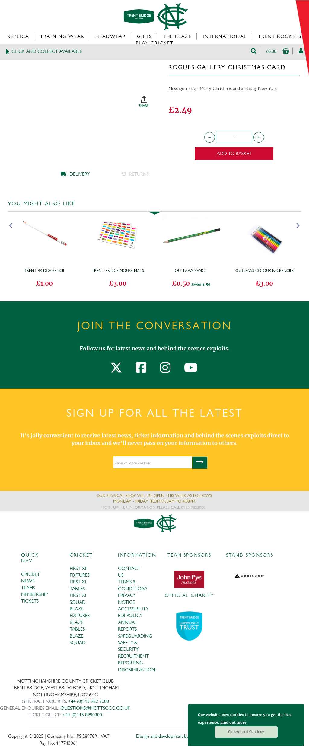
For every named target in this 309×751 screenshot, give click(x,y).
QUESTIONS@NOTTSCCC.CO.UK (95, 708)
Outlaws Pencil (191, 270)
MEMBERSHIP (34, 594)
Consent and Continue (246, 732)
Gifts (144, 36)
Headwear (110, 36)
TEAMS (28, 588)
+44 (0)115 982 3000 (88, 701)
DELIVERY (75, 174)
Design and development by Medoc (169, 736)
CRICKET (30, 574)
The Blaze (177, 36)
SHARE (150, 99)
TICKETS (30, 601)
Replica (18, 36)
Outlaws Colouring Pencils (264, 270)
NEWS (27, 581)
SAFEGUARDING (135, 636)
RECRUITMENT (133, 656)
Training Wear (62, 36)
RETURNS (135, 174)
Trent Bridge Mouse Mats (118, 270)
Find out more (233, 722)
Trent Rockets (279, 36)
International (225, 36)
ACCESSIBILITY (133, 609)
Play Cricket (155, 43)
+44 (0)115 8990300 (82, 715)
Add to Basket (234, 153)
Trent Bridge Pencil (44, 270)
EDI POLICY (130, 615)
